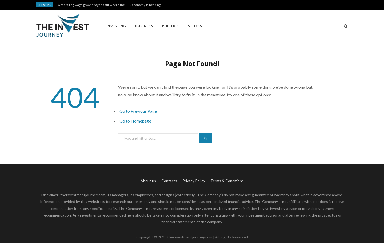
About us (148, 180)
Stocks (195, 25)
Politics (170, 25)
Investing (116, 25)
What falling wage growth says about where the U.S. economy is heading (109, 5)
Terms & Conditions (227, 180)
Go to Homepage (135, 120)
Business (144, 25)
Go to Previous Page (138, 110)
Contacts (169, 180)
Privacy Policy (193, 180)
